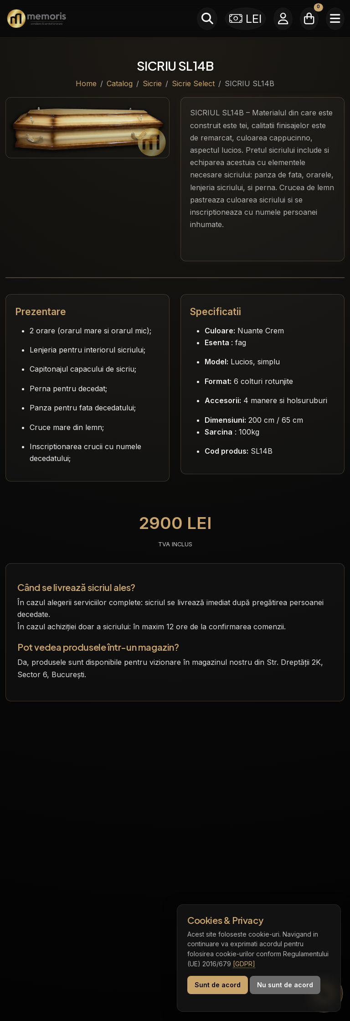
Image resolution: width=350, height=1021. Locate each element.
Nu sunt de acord (285, 985)
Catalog (120, 83)
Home (86, 83)
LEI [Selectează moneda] (245, 18)
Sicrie (152, 83)
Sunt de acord (218, 985)
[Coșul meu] (309, 18)
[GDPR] (244, 964)
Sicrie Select (193, 83)
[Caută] (207, 18)
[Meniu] (335, 18)
